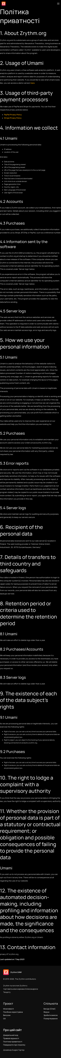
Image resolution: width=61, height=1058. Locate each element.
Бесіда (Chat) (50, 1008)
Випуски (6, 1015)
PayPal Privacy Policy (13, 114)
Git (4, 1018)
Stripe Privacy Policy (13, 118)
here (33, 83)
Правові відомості (11, 1038)
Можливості (8, 1008)
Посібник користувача (13, 1012)
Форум (46, 1012)
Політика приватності (12, 1041)
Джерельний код (10, 1035)
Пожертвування (51, 1018)
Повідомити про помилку (14, 1044)
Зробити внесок (51, 1015)
